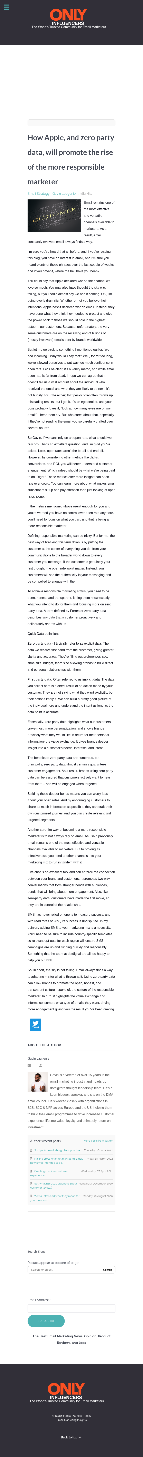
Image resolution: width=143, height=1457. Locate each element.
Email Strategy (39, 193)
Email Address (39, 1300)
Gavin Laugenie (64, 194)
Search (107, 1269)
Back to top (71, 1437)
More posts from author (98, 1140)
